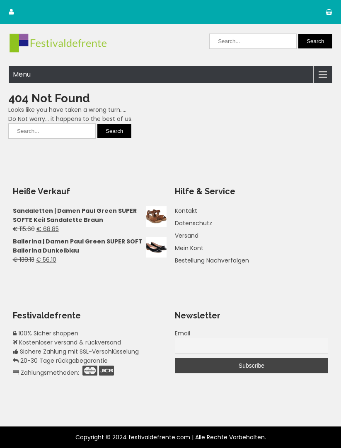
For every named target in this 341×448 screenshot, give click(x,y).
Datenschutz (193, 223)
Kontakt (186, 211)
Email (182, 333)
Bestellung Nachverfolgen (212, 260)
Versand (186, 235)
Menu (22, 74)
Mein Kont (189, 248)
